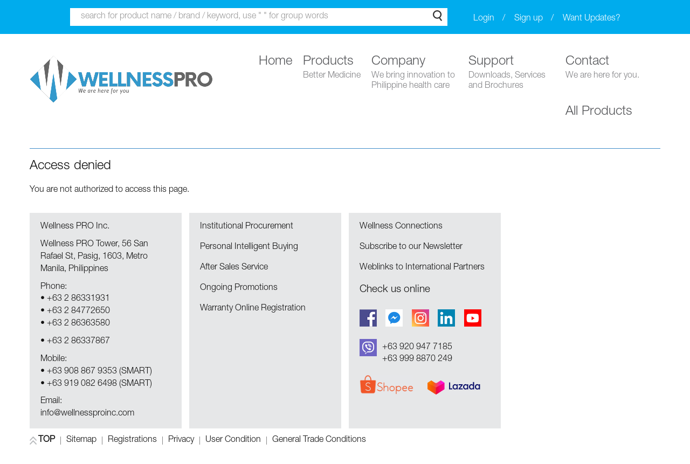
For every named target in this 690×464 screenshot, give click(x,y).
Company (414, 74)
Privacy (181, 441)
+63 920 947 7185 (417, 347)
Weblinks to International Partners (422, 268)
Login (483, 19)
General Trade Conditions (319, 441)
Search (437, 15)
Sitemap (81, 441)
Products (332, 68)
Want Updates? (591, 19)
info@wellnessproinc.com (87, 414)
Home (275, 62)
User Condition (233, 441)
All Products (598, 112)
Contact (602, 68)
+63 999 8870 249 (417, 359)
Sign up (528, 19)
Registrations (132, 441)
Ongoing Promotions (239, 288)
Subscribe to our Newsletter (411, 247)
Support (511, 74)
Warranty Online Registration (253, 308)
